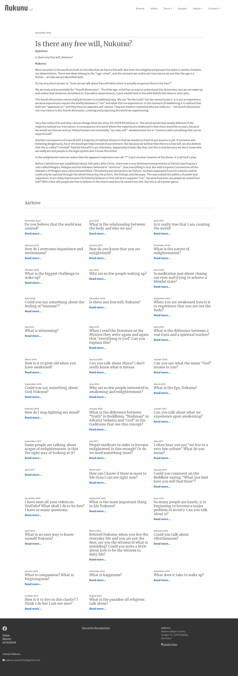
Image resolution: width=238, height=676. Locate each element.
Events (140, 8)
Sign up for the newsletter (96, 627)
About (196, 8)
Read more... (33, 233)
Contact (213, 8)
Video (154, 8)
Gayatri (182, 8)
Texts (166, 8)
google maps (169, 644)
